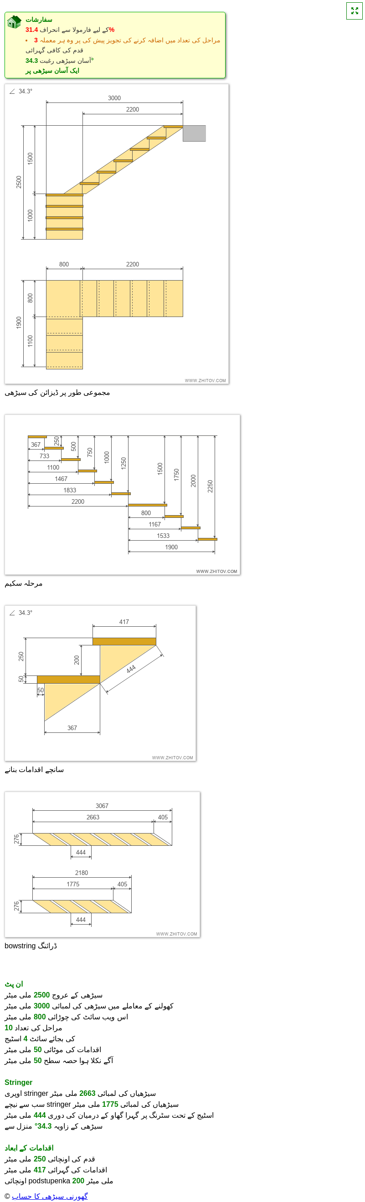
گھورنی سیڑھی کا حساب (49, 1196)
